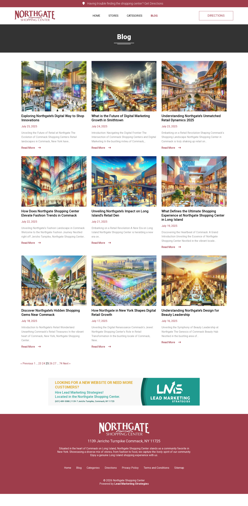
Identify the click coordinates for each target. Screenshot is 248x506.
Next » (66, 363)
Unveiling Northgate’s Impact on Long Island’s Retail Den (120, 213)
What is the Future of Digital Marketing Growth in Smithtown (121, 118)
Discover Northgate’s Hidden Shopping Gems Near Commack (50, 313)
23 (39, 363)
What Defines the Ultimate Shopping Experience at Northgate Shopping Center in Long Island (193, 215)
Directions (111, 467)
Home (96, 15)
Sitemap (179, 467)
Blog (154, 15)
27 (54, 363)
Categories (134, 15)
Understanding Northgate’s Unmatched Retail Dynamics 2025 (191, 118)
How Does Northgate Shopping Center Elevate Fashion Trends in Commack (50, 213)
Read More (31, 147)
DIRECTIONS (216, 15)
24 (43, 363)
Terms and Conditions (156, 467)
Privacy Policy (130, 467)
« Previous (27, 363)
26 (50, 363)
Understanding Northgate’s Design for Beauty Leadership (190, 313)
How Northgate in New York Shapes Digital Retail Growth (124, 313)
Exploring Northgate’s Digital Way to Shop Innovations (52, 118)
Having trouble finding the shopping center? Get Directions (122, 3)
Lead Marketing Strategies (131, 483)
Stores (113, 15)
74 (60, 363)
